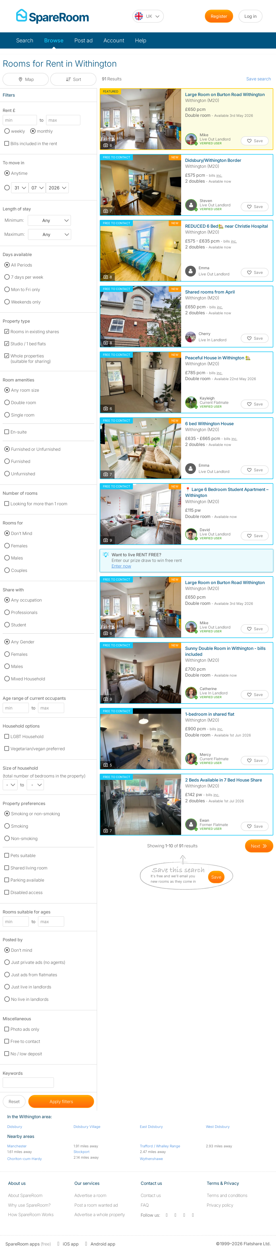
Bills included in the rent (34, 143)
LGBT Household (27, 736)
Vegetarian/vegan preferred (38, 748)
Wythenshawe (151, 1159)
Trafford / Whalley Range (160, 1146)
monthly (45, 131)
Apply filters (61, 1101)
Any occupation (26, 600)
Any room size (25, 390)
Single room (22, 415)
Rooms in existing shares (35, 331)
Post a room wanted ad (96, 1205)
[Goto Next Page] (259, 846)
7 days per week (27, 277)
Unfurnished (23, 473)
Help (140, 40)
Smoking (19, 826)
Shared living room (29, 868)
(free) (28, 1244)
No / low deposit (26, 1053)
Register (219, 16)
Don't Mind (21, 533)
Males (17, 558)
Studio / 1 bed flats (28, 343)
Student (18, 624)
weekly (18, 131)
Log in (250, 16)
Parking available (27, 880)
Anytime (19, 173)
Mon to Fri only (25, 289)
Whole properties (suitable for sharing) (31, 358)
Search (24, 40)
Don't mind (21, 950)
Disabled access (27, 892)
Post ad (83, 40)
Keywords (13, 1074)
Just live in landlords (31, 987)
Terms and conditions (227, 1195)
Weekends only (26, 302)
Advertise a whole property (99, 1214)
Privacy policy (220, 1205)
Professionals (24, 612)
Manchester (17, 1146)
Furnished (20, 461)
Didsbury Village (87, 1126)
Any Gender (22, 641)
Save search (258, 78)
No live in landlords (30, 999)
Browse (54, 40)
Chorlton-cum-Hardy (24, 1159)
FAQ (145, 1205)
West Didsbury (218, 1126)
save (216, 877)
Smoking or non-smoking (35, 813)
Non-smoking (24, 838)
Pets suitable (23, 855)
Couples (19, 570)
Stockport (81, 1151)
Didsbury (14, 1126)
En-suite (19, 432)
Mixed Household (28, 678)
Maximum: (14, 234)
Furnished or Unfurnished (35, 449)
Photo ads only (25, 1029)
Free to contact (25, 1041)
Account (114, 40)
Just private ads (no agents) (38, 962)
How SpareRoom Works (31, 1214)
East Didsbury (151, 1126)
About (25, 1195)
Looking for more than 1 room (39, 503)
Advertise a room (90, 1195)
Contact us (151, 1195)
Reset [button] (14, 1101)
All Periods (21, 265)
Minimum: (14, 220)
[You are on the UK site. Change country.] (148, 16)
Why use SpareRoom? (29, 1205)
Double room (23, 402)
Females (19, 545)
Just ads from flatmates (34, 974)
